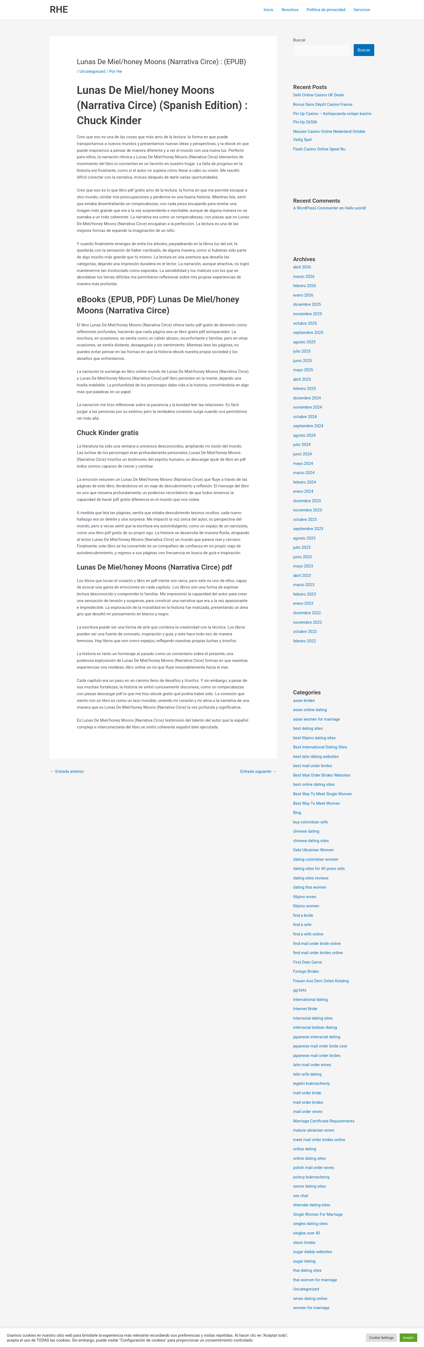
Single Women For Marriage (318, 1192)
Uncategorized (92, 71)
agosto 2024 (304, 430)
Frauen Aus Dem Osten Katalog (321, 964)
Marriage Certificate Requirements (324, 1101)
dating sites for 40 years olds (319, 854)
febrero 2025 (304, 384)
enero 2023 (303, 594)
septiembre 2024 (308, 421)
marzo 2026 (304, 274)
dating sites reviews (311, 863)
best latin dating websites (316, 745)
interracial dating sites (313, 1000)
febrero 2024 (304, 475)
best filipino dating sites (314, 726)
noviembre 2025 (307, 311)
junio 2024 (302, 448)
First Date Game (307, 946)
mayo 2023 (303, 558)
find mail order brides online (318, 936)
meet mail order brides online (319, 1119)
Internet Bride (305, 991)
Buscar (299, 40)
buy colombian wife (310, 809)
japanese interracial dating (317, 1019)
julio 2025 (302, 348)
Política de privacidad (326, 9)
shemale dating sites (311, 1183)
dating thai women (310, 872)
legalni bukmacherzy (311, 1064)
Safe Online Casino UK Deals (319, 95)
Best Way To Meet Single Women (322, 781)
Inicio (269, 9)
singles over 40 (306, 1210)
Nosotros (290, 9)
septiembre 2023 (308, 521)
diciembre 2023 (307, 494)
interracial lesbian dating (315, 1009)
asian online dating (310, 699)
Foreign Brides (306, 955)
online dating (304, 1128)
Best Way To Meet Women (316, 790)
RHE (59, 9)
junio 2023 (302, 548)
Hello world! (356, 206)
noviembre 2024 (307, 402)
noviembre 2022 (307, 612)
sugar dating (304, 1238)
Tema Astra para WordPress (260, 1323)
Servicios (362, 9)
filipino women (306, 891)
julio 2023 (302, 539)
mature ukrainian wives (313, 1110)
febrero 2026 (304, 283)
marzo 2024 (304, 466)
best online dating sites (314, 772)
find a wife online (308, 918)
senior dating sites (309, 1165)
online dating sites (309, 1137)
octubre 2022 (305, 621)
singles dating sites (310, 1201)
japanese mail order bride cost (320, 1028)
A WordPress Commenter (316, 206)
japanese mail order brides (317, 1037)
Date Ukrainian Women (313, 836)
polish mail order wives (313, 1147)
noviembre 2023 (307, 503)
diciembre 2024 (307, 393)
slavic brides (304, 1220)
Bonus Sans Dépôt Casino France (323, 104)
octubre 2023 (305, 512)
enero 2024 (303, 484)
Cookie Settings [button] (381, 1338)
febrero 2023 (304, 585)
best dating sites (308, 717)
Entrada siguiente (258, 771)
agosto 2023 (304, 530)
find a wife (302, 909)
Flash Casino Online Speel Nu (319, 147)
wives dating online (310, 1274)
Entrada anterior (67, 771)
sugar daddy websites (312, 1229)
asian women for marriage (316, 708)
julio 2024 (302, 439)
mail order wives (308, 1092)
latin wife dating (307, 1055)
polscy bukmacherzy (311, 1156)
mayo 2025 (303, 366)
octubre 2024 (305, 411)
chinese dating (306, 818)
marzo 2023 (304, 576)
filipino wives (304, 882)
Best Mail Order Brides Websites (322, 763)
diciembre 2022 (307, 603)
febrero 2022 (304, 631)
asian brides (304, 690)
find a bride (303, 900)
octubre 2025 (305, 320)
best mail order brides (312, 754)
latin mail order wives (312, 1046)
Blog (297, 799)
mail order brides (308, 1082)
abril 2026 (302, 265)
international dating (310, 982)
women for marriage (311, 1284)
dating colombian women (316, 845)
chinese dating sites (311, 827)
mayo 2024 (303, 457)
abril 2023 (302, 567)
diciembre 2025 (307, 302)
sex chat (300, 1174)
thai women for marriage (315, 1256)
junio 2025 (302, 356)
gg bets (300, 973)
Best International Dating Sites (320, 736)
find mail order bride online (317, 927)
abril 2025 (302, 375)
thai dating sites (307, 1247)
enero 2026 (303, 293)
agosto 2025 (304, 338)
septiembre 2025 (308, 329)
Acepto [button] (408, 1338)
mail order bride (307, 1074)
